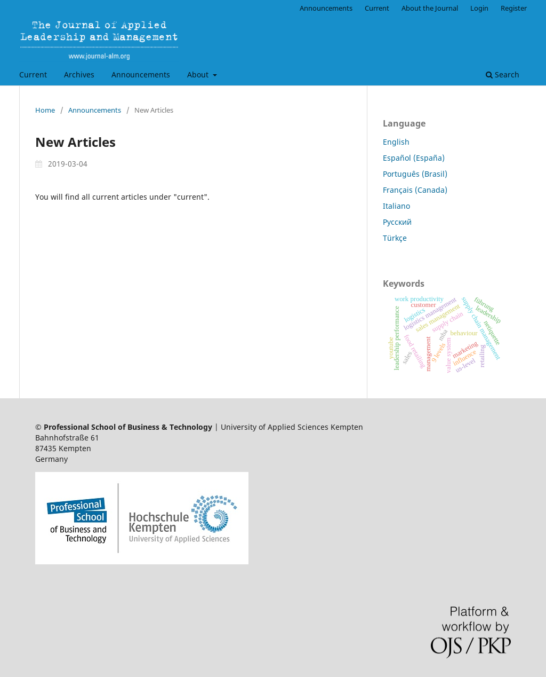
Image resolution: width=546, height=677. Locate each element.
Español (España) (414, 158)
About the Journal (430, 8)
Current (33, 74)
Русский (397, 222)
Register (514, 8)
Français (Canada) (415, 190)
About (199, 74)
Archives (79, 74)
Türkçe (395, 238)
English (396, 142)
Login (479, 8)
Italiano (396, 206)
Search (502, 74)
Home (45, 110)
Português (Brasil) (415, 174)
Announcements (140, 74)
